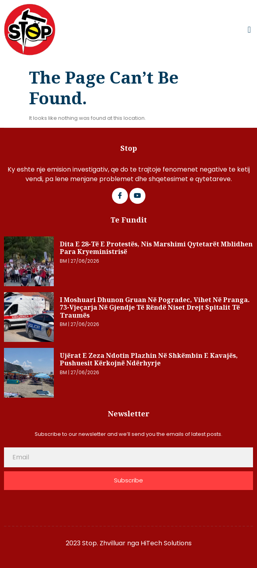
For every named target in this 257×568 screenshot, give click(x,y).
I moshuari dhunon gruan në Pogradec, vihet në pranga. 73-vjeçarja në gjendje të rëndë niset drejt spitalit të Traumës (155, 307)
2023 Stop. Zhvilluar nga (103, 543)
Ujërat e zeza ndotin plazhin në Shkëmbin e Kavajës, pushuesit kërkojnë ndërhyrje (149, 359)
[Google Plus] (137, 196)
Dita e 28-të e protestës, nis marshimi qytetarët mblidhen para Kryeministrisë (156, 248)
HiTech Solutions (166, 543)
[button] (249, 30)
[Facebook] (120, 196)
